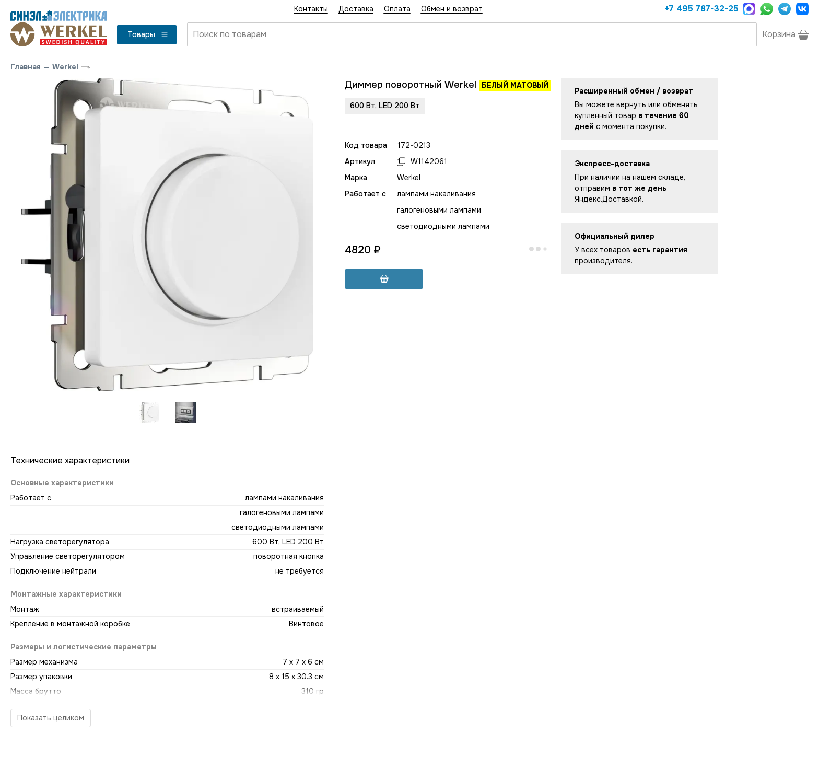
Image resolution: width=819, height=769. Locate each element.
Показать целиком (50, 718)
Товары (148, 34)
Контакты (311, 9)
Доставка (355, 9)
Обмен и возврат (452, 9)
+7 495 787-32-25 (701, 8)
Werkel (65, 67)
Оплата (397, 9)
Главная (25, 67)
